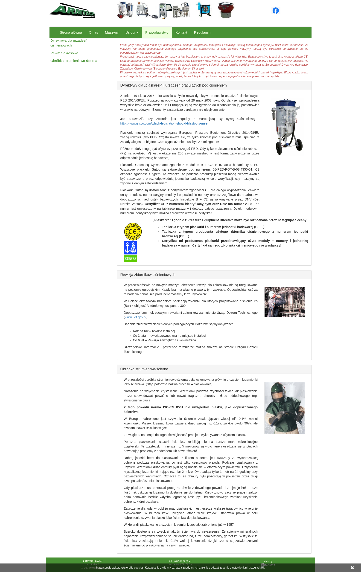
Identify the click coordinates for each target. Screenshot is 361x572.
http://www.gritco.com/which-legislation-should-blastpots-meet (164, 123)
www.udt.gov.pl (135, 317)
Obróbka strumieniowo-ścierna (73, 61)
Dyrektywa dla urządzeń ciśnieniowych (68, 42)
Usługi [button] (131, 32)
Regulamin (202, 32)
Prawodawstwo (157, 32)
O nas (93, 32)
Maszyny (112, 32)
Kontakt (181, 32)
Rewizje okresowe (64, 53)
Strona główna (71, 32)
